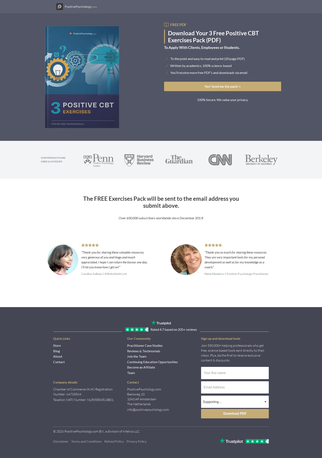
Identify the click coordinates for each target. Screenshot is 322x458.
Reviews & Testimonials (143, 351)
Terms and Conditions (86, 441)
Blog (56, 351)
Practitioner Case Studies (145, 345)
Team (131, 373)
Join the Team (136, 356)
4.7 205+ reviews (174, 329)
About (57, 356)
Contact (59, 362)
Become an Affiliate (141, 367)
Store (57, 345)
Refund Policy (114, 441)
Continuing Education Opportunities (152, 362)
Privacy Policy (136, 441)
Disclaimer (60, 441)
